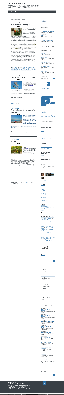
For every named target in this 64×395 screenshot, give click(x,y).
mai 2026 (42, 186)
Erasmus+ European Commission (46, 147)
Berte (42, 321)
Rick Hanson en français (46, 297)
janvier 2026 (43, 192)
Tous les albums (43, 180)
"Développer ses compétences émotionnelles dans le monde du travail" (29, 150)
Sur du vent (44, 242)
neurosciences (43, 104)
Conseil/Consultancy (19, 68)
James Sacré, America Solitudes (46, 218)
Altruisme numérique (20, 24)
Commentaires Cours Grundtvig (46, 115)
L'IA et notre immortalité (46, 348)
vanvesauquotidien (49, 221)
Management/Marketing (15, 69)
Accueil (10, 11)
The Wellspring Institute (45, 112)
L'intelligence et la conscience (47, 31)
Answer (42, 45)
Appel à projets (43, 145)
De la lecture (48, 342)
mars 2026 (42, 189)
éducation (29, 70)
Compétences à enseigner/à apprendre (23, 111)
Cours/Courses (24, 68)
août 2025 (42, 198)
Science (27, 69)
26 (27, 182)
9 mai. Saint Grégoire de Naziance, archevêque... (47, 232)
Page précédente (14, 182)
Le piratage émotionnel (46, 49)
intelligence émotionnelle (45, 98)
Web (28, 69)
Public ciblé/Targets (22, 69)
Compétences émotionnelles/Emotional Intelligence (46, 278)
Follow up (42, 113)
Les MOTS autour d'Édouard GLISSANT (47, 241)
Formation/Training (30, 68)
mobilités (12, 103)
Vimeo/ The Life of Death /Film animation (48, 116)
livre (47, 102)
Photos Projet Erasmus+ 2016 (46, 138)
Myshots (42, 131)
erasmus (33, 102)
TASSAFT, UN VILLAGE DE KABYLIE (47, 228)
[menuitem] (10, 12)
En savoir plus (46, 394)
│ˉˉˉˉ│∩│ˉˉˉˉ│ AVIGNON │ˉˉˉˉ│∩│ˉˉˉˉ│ (47, 240)
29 (32, 182)
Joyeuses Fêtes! (44, 57)
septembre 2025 (43, 197)
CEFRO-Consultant (17, 3)
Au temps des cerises (47, 238)
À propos (22, 11)
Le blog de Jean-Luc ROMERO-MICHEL (48, 236)
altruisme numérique (24, 70)
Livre (34, 68)
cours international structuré (27, 102)
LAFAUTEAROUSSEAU (44, 225)
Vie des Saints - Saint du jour (48, 233)
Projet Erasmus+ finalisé (45, 148)
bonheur (51, 96)
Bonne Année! (44, 53)
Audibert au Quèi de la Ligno (46, 239)
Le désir (42, 35)
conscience (43, 100)
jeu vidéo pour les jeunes (23, 36)
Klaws (44, 211)
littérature (48, 100)
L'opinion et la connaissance (47, 40)
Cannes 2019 (43, 139)
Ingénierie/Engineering (46, 286)
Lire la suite (49, 167)
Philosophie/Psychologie (46, 294)
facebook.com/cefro (16, 165)
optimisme (33, 69)
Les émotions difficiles (45, 66)
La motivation (44, 71)
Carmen (42, 309)
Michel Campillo (44, 326)
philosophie (52, 102)
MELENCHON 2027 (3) (44, 229)
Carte (42, 366)
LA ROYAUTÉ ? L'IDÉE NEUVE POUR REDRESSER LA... (47, 224)
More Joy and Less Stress (45, 123)
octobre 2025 (43, 196)
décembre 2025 (43, 193)
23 (23, 182)
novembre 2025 (43, 194)
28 (31, 182)
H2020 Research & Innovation (46, 155)
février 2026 (43, 190)
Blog (22, 100)
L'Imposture (48, 332)
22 (21, 182)
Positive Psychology (44, 111)
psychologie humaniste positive (16, 70)
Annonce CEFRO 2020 (44, 117)
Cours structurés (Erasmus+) (23, 77)
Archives (16, 11)
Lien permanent (14, 67)
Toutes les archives (44, 200)
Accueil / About (44, 271)
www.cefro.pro (29, 164)
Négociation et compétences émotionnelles (47, 360)
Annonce (15, 141)
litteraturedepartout (44, 219)
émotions (42, 96)
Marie (42, 337)
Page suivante (15, 183)
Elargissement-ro (44, 129)
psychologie (43, 102)
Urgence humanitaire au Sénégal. (46, 235)
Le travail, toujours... (45, 62)
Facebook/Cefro (43, 137)
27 (29, 182)
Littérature (44, 288)
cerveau (47, 96)
